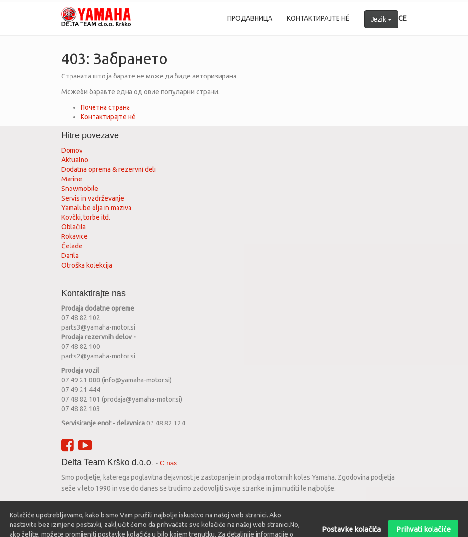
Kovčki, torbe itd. (85, 217)
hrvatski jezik (147, 506)
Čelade (71, 246)
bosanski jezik (275, 506)
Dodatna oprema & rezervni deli (108, 169)
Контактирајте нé (108, 117)
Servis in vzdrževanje (92, 198)
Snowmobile (79, 188)
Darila (70, 255)
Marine (71, 179)
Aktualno (74, 160)
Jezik (381, 19)
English (72, 506)
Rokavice (74, 236)
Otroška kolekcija (86, 265)
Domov (71, 150)
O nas (168, 463)
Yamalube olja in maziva (96, 208)
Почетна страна (105, 107)
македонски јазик (221, 506)
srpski (180, 506)
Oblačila (73, 227)
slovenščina (105, 506)
